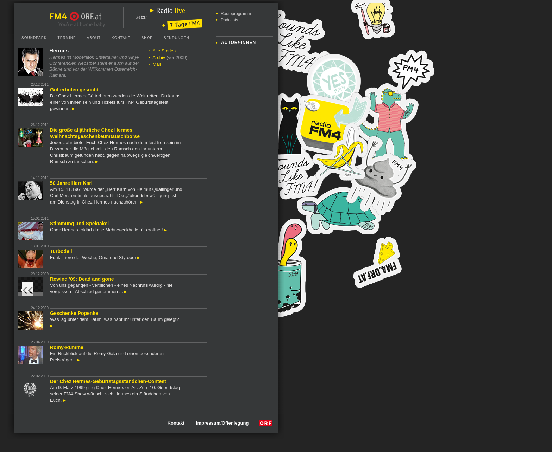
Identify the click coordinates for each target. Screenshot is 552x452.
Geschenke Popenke (74, 313)
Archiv (158, 57)
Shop (147, 38)
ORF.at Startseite (86, 16)
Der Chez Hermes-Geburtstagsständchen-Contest (108, 381)
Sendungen (176, 38)
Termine (67, 38)
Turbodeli (61, 251)
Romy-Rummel (67, 347)
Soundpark (34, 38)
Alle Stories (164, 50)
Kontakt (121, 38)
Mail (156, 64)
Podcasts (229, 20)
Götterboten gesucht (74, 89)
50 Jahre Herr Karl (71, 183)
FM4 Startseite (60, 16)
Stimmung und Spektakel (79, 223)
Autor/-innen (238, 42)
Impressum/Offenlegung (222, 423)
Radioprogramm (236, 13)
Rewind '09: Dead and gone (82, 279)
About (94, 38)
